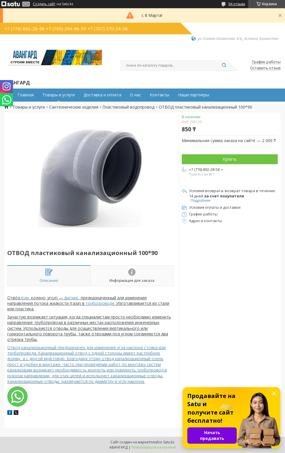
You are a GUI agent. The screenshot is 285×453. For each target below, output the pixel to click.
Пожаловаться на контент (153, 447)
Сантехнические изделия (73, 107)
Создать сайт (44, 4)
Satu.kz (168, 442)
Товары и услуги (58, 95)
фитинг (71, 297)
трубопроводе (100, 303)
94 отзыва (236, 3)
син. (26, 297)
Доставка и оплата (102, 95)
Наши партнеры (193, 95)
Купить (230, 159)
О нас (135, 95)
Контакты (159, 95)
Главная (25, 95)
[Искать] (224, 65)
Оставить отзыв (265, 68)
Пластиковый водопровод (128, 107)
